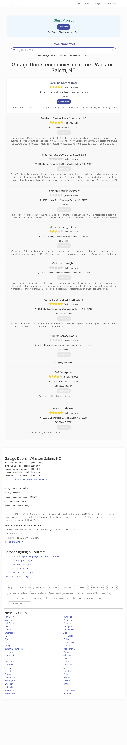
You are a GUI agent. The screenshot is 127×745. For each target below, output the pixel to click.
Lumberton (9, 677)
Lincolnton (68, 661)
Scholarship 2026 (92, 718)
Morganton (9, 690)
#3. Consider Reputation (17, 568)
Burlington (68, 620)
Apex (66, 632)
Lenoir (66, 687)
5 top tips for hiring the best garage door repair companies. (33, 556)
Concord (8, 658)
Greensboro (9, 632)
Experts (51, 721)
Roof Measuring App (57, 724)
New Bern (8, 683)
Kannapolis (9, 661)
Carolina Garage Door (63, 83)
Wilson (67, 652)
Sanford (8, 629)
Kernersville (69, 623)
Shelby (67, 668)
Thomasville (69, 629)
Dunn (66, 674)
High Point (9, 623)
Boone (66, 683)
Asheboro (8, 620)
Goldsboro (68, 639)
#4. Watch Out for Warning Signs (21, 572)
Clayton (7, 639)
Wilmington (9, 680)
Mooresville (69, 664)
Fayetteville (69, 671)
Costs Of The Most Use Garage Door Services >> (26, 479)
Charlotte (8, 671)
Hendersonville (70, 690)
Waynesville (9, 693)
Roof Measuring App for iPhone (61, 727)
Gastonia (68, 658)
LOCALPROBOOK (27, 3)
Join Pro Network (55, 718)
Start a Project (84, 3)
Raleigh (7, 645)
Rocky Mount (69, 648)
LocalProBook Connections (96, 727)
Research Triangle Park (14, 648)
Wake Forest (69, 642)
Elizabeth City (10, 655)
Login (97, 3)
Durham (67, 645)
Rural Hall (68, 616)
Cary (6, 636)
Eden (6, 626)
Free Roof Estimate (27, 727)
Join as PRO (110, 3)
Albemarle (68, 655)
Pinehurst (68, 677)
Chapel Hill (68, 636)
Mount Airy (9, 616)
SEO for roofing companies (96, 731)
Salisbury (8, 668)
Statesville (8, 687)
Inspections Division (14, 541)
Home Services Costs (28, 718)
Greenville (9, 652)
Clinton (7, 674)
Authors (89, 724)
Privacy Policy (91, 721)
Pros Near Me (25, 721)
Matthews (8, 664)
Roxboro (8, 642)
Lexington (68, 626)
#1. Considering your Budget (19, 560)
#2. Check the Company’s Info (19, 564)
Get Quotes (63, 102)
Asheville (67, 693)
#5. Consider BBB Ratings (17, 576)
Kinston (67, 680)
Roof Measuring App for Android (61, 731)
